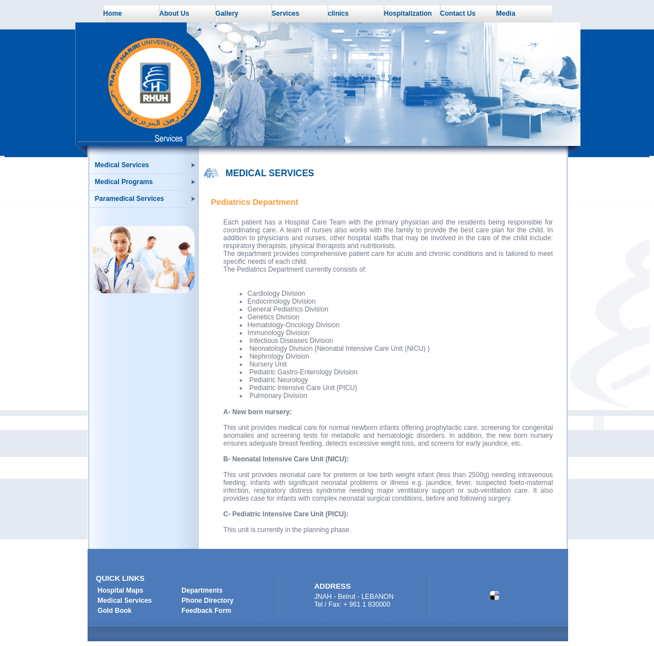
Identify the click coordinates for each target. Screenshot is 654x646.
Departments (201, 590)
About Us (174, 13)
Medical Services (122, 165)
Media (505, 13)
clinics (338, 13)
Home (112, 13)
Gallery (227, 13)
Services (285, 13)
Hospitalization (408, 13)
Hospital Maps (120, 590)
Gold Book (115, 611)
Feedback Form (206, 611)
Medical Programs (124, 182)
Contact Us (457, 13)
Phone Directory (207, 600)
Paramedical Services (129, 199)
